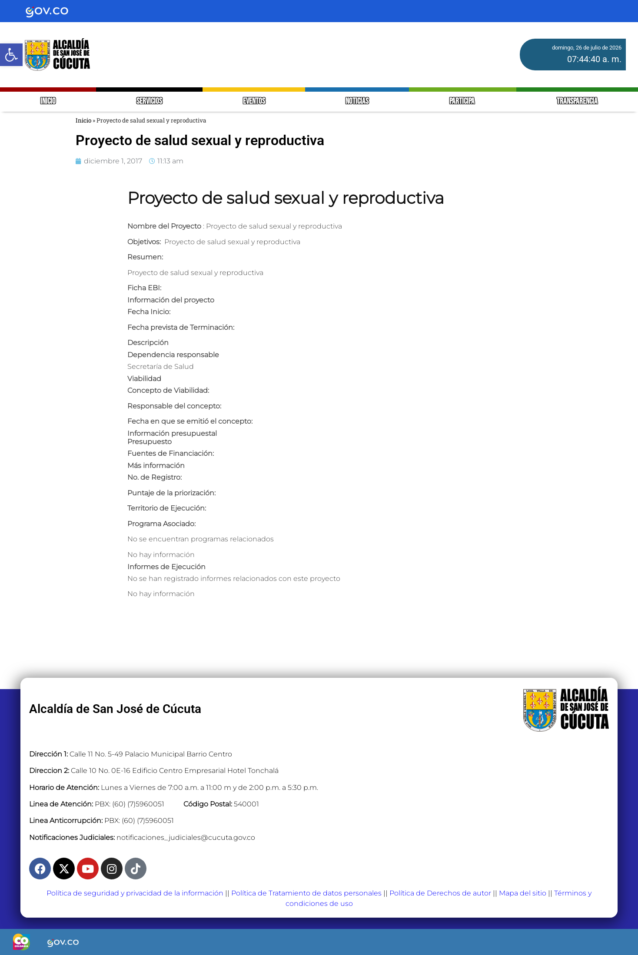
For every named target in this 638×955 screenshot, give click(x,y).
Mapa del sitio (522, 893)
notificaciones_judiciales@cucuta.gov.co (185, 837)
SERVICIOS (149, 101)
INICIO (48, 101)
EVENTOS (254, 101)
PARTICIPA (462, 101)
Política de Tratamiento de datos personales (306, 893)
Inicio (83, 120)
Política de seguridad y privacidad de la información (135, 893)
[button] (11, 54)
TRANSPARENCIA (577, 101)
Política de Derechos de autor (440, 893)
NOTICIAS (357, 101)
